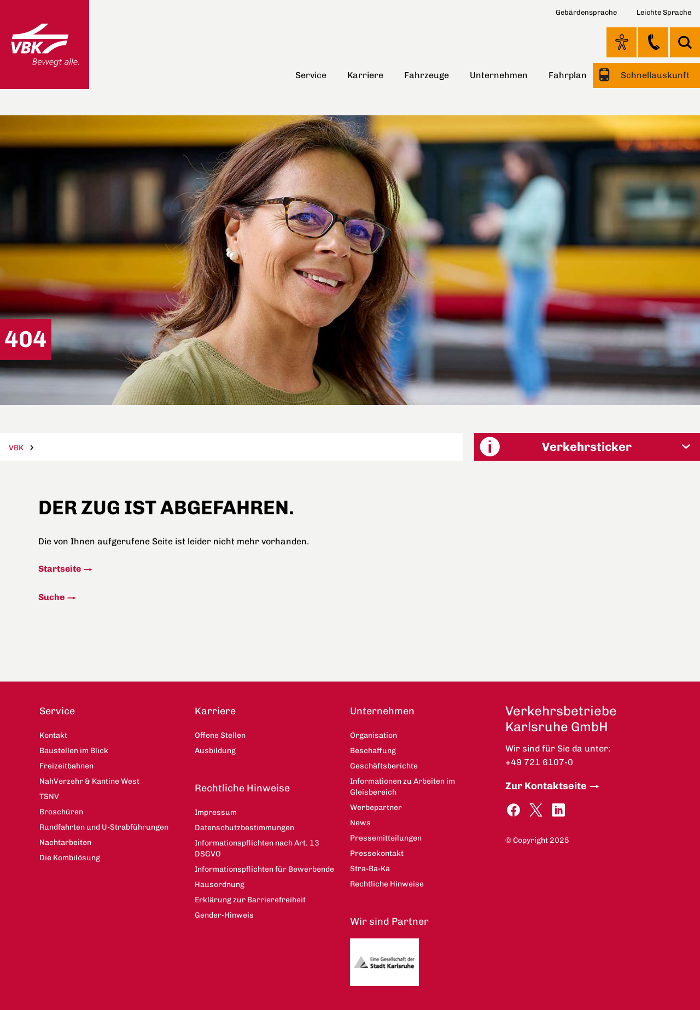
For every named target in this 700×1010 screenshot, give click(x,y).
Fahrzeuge (426, 75)
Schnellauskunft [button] (654, 75)
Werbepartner (376, 807)
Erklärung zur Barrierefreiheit (250, 900)
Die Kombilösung (69, 857)
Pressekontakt (377, 853)
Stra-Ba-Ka (370, 868)
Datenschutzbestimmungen (244, 827)
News (360, 822)
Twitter (536, 810)
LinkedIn (558, 810)
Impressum (216, 812)
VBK (16, 448)
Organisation (373, 735)
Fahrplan (568, 75)
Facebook (513, 810)
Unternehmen (499, 75)
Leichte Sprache (664, 12)
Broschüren (61, 812)
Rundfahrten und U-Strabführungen (103, 827)
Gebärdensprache (586, 12)
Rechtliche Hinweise (242, 788)
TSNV (49, 796)
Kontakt (653, 42)
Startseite (59, 568)
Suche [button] (685, 42)
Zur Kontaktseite (546, 786)
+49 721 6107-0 (539, 762)
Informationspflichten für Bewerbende (264, 869)
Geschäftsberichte (384, 766)
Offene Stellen (220, 735)
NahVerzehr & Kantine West (89, 781)
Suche (51, 597)
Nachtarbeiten (65, 842)
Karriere (365, 75)
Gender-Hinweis (224, 915)
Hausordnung (219, 884)
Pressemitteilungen (386, 838)
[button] (587, 447)
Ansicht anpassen (621, 42)
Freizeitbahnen (66, 766)
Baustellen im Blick (73, 750)
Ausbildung (215, 750)
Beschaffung (373, 750)
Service (310, 75)
